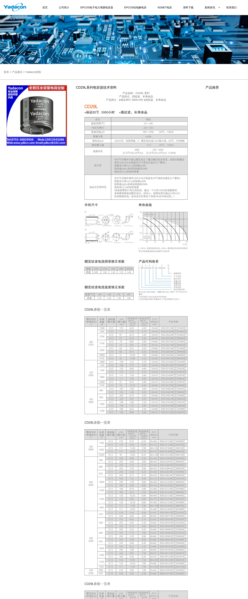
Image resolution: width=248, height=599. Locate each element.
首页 (45, 7)
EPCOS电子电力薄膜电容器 (96, 7)
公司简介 (64, 7)
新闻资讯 (210, 7)
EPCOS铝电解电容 (135, 7)
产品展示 (17, 72)
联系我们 (231, 7)
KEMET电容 (165, 7)
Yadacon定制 (33, 72)
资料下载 (188, 7)
